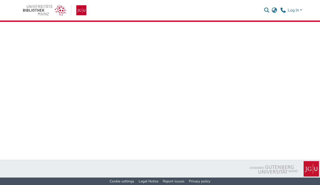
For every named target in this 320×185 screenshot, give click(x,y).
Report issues (173, 181)
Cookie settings (122, 181)
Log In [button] (294, 10)
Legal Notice (148, 181)
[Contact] (283, 10)
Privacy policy (199, 181)
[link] (54, 10)
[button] (267, 10)
